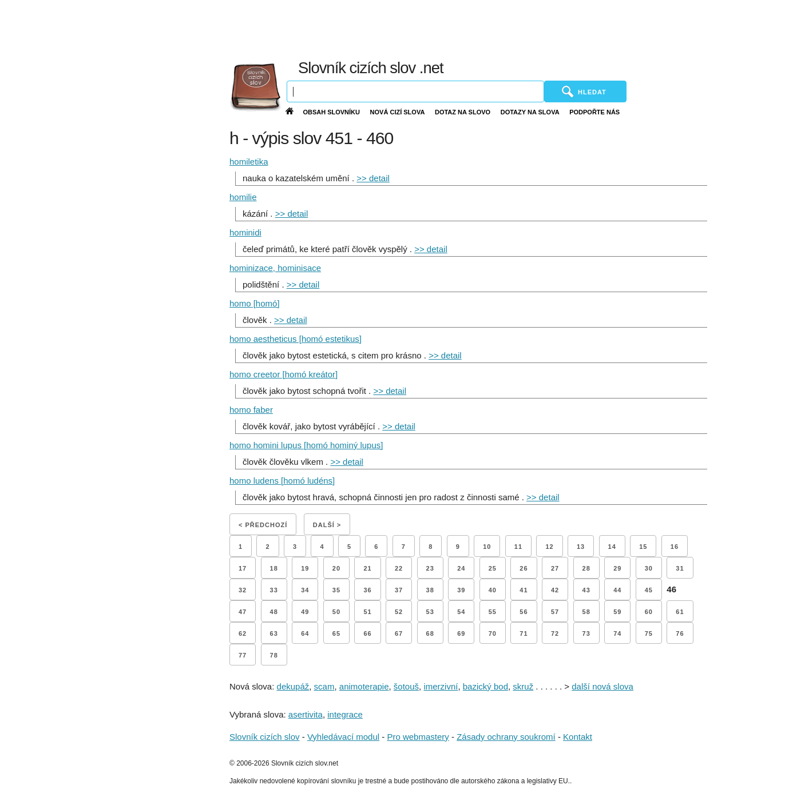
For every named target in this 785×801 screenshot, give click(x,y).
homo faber (251, 410)
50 (336, 611)
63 (274, 633)
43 (586, 590)
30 (649, 568)
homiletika (248, 161)
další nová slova (602, 686)
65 (336, 633)
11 (518, 546)
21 (367, 568)
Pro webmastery (418, 737)
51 (367, 611)
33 (274, 590)
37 (399, 590)
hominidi (245, 232)
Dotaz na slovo (462, 112)
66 (367, 633)
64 (305, 633)
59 (617, 611)
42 (555, 590)
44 (617, 590)
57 (555, 611)
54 (461, 611)
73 (586, 633)
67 (399, 633)
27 (555, 568)
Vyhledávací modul (343, 737)
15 (643, 546)
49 (305, 611)
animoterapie (364, 686)
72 (555, 633)
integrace (345, 714)
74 (617, 633)
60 (649, 611)
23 (430, 568)
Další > (327, 524)
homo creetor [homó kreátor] (283, 374)
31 (680, 568)
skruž (523, 686)
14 (612, 546)
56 (524, 611)
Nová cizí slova (397, 112)
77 (243, 655)
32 (243, 590)
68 (430, 633)
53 (430, 611)
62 (243, 633)
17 (243, 568)
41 (524, 590)
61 (680, 611)
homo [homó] (254, 303)
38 (430, 590)
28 (586, 568)
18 (274, 568)
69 (461, 633)
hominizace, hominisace (275, 268)
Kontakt (577, 737)
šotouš (406, 686)
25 (493, 568)
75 (649, 633)
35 (336, 590)
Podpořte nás (594, 112)
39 (461, 590)
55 (493, 611)
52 (399, 611)
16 (675, 546)
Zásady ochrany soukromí (506, 737)
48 (274, 611)
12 (549, 546)
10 (487, 546)
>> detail (373, 178)
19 (305, 568)
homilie (243, 197)
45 (649, 590)
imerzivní (440, 686)
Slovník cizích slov (264, 737)
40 (493, 590)
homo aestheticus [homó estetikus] (295, 339)
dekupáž (293, 686)
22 (399, 568)
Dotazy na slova (530, 112)
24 (461, 568)
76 (680, 633)
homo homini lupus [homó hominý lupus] (306, 445)
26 (524, 568)
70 (493, 633)
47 (243, 611)
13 (581, 546)
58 (586, 611)
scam (324, 686)
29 (617, 568)
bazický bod (485, 686)
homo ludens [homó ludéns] (282, 480)
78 (274, 655)
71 (524, 633)
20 (336, 568)
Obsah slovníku (331, 112)
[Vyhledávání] (415, 91)
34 (305, 590)
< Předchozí (263, 524)
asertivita (305, 714)
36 (367, 590)
